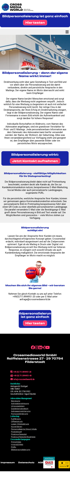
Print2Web (16, 442)
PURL (13, 447)
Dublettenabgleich (19, 409)
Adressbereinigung (20, 403)
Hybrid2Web (17, 444)
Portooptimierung (19, 414)
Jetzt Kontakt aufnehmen (35, 161)
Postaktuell (16, 432)
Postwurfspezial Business (23, 437)
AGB (40, 462)
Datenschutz (26, 462)
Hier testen (35, 22)
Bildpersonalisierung (20, 450)
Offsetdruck (17, 421)
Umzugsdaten (18, 406)
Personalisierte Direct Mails (24, 429)
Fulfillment (16, 419)
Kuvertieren (16, 427)
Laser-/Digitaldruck (20, 424)
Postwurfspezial (19, 434)
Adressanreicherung (20, 411)
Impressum (8, 462)
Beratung (15, 401)
